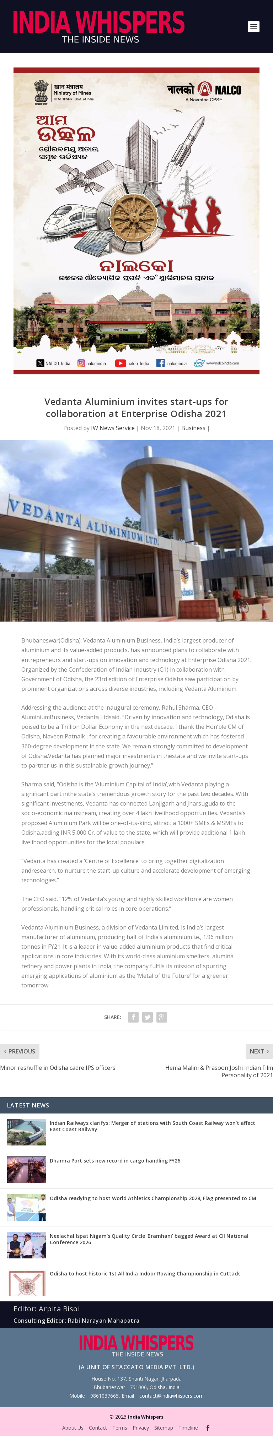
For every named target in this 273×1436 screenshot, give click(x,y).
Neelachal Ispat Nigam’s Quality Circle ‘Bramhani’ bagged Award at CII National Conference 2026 (149, 1239)
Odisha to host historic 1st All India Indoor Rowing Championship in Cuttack (145, 1273)
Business (193, 428)
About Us (73, 1427)
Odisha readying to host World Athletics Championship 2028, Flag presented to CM (153, 1198)
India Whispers (146, 1417)
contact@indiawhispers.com (171, 1395)
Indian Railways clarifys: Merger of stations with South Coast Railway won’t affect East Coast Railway (152, 1126)
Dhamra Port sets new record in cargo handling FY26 (115, 1160)
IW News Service (113, 428)
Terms (119, 1427)
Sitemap (163, 1427)
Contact (98, 1427)
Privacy (141, 1427)
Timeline (188, 1427)
